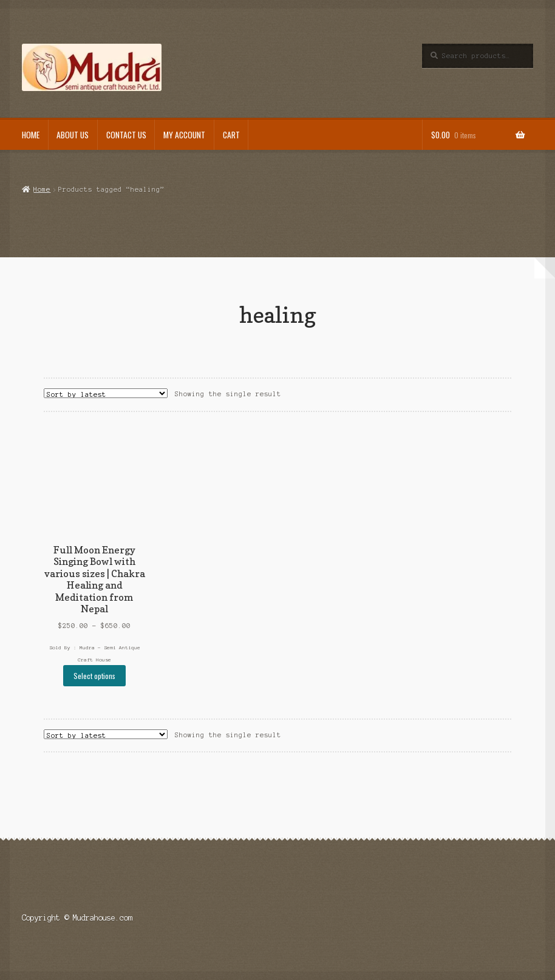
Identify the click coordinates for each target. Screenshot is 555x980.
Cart (231, 135)
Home (30, 135)
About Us (72, 135)
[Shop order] (106, 393)
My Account (184, 135)
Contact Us (126, 135)
